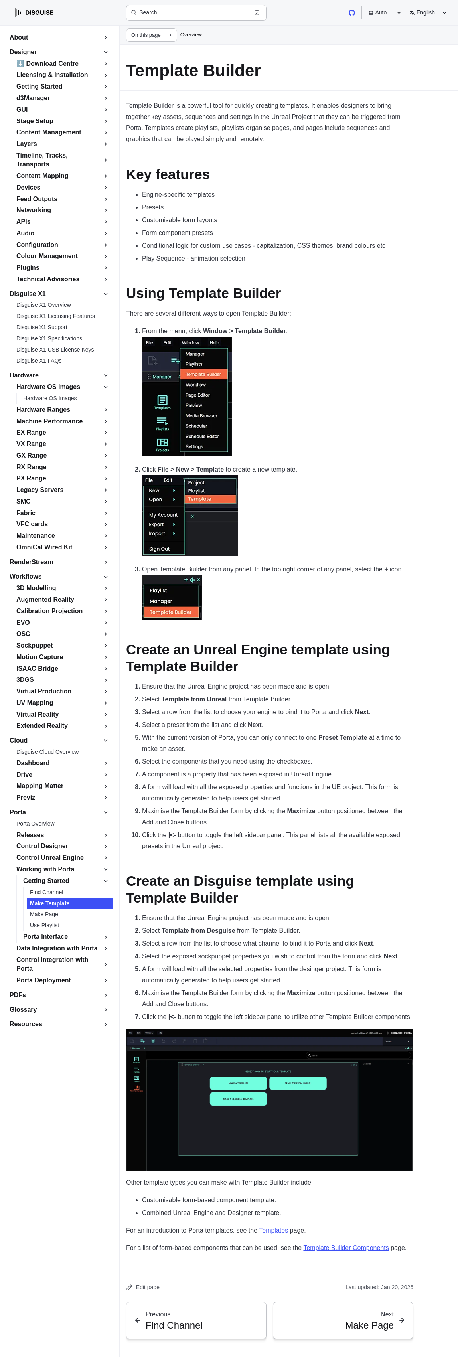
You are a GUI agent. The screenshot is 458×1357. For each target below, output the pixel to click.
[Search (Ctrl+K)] (196, 13)
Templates (273, 1230)
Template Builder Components (346, 1247)
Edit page (143, 1287)
